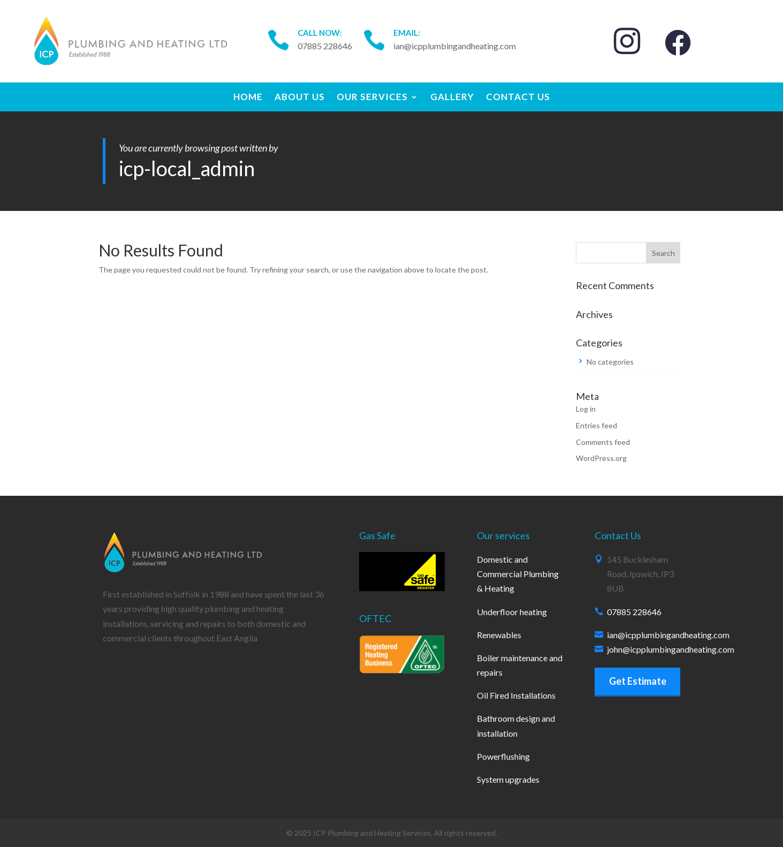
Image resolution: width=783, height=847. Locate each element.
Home (248, 97)
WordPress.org (601, 458)
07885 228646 (634, 612)
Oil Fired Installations (516, 695)
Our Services (372, 97)
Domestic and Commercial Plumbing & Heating (518, 573)
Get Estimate (637, 681)
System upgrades (508, 779)
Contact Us (518, 97)
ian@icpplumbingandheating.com (668, 635)
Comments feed (603, 442)
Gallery (452, 97)
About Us (300, 97)
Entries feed (596, 425)
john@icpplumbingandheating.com (670, 649)
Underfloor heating (512, 612)
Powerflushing (503, 756)
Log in (586, 408)
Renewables (499, 635)
